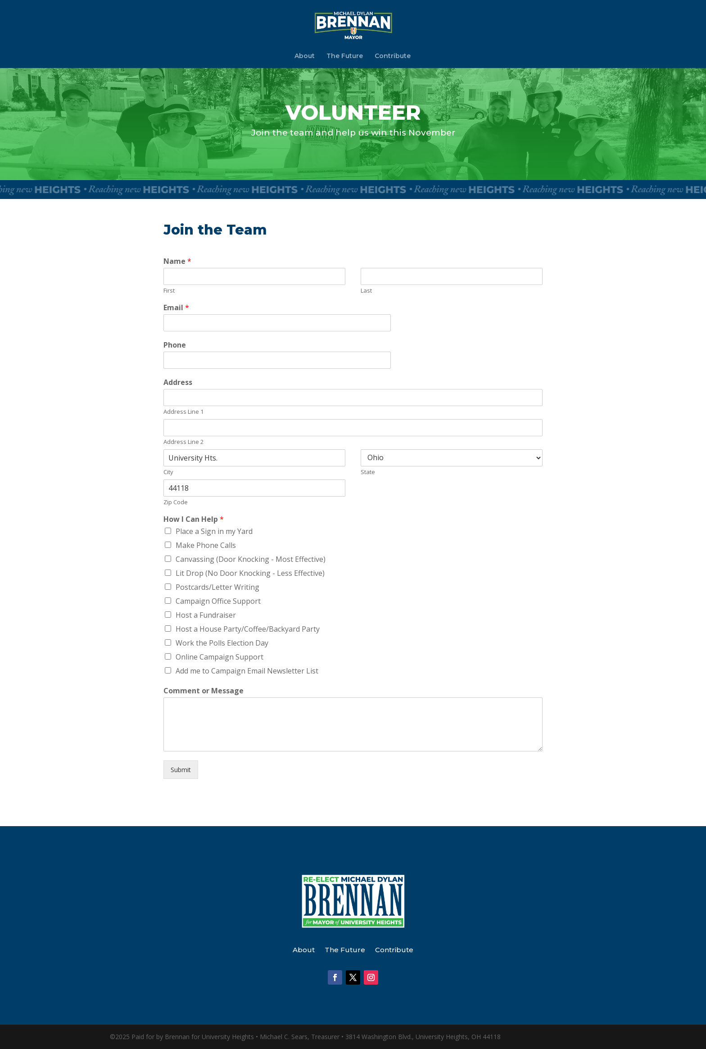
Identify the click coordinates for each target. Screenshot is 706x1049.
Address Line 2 (183, 442)
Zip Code (175, 502)
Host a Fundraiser (206, 615)
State (368, 472)
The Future (344, 56)
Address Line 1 (183, 412)
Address (177, 382)
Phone (174, 345)
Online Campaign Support (219, 657)
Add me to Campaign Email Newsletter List (247, 671)
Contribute (393, 56)
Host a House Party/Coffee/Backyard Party (248, 629)
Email (176, 307)
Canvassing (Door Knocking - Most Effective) (251, 559)
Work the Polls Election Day (222, 643)
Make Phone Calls (206, 545)
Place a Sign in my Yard (214, 531)
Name (177, 261)
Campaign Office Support (218, 601)
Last (366, 290)
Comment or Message (203, 691)
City (168, 472)
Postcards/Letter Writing (217, 587)
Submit (181, 769)
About (304, 56)
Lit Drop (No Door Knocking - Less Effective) (250, 573)
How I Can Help (193, 519)
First (169, 290)
